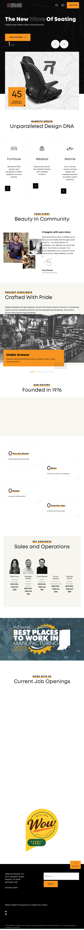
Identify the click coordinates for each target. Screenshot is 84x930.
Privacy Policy (41, 908)
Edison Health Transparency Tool (20, 908)
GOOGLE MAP (11, 890)
